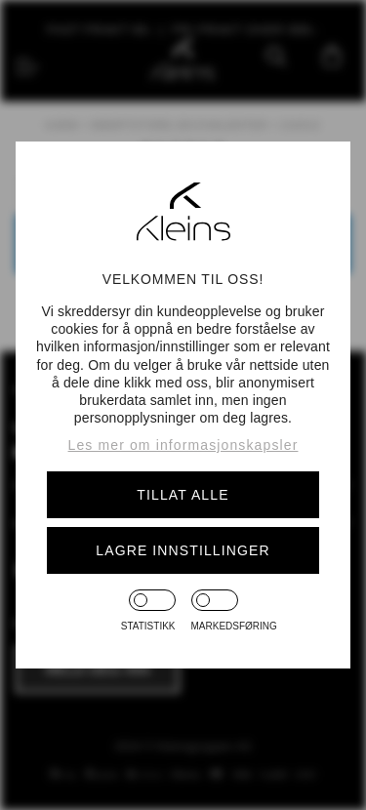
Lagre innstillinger (182, 550)
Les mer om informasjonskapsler (183, 445)
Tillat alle (182, 495)
